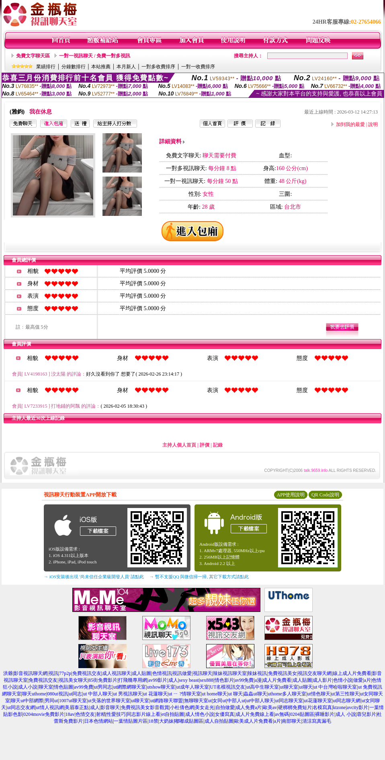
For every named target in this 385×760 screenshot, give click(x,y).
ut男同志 (103, 687)
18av (69, 714)
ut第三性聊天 (345, 694)
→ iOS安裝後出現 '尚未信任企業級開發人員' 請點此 (94, 576)
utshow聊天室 (161, 687)
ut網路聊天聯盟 (166, 700)
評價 (204, 445)
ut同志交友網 (21, 707)
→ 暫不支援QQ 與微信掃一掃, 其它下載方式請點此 (199, 576)
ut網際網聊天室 (129, 687)
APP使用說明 (290, 495)
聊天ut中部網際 (27, 700)
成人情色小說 (199, 714)
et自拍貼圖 (173, 714)
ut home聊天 (214, 694)
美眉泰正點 (77, 707)
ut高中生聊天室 (262, 687)
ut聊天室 (289, 687)
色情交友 (85, 714)
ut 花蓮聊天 (155, 694)
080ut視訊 (57, 694)
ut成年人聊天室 (192, 687)
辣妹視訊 (257, 673)
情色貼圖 (63, 687)
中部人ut (236, 700)
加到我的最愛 (350, 124)
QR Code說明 (325, 495)
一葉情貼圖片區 (130, 721)
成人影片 (322, 680)
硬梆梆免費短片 (295, 707)
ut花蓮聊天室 (318, 700)
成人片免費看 (276, 680)
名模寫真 (322, 707)
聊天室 (46, 687)
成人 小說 (346, 714)
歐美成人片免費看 (253, 721)
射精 (101, 714)
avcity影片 (357, 707)
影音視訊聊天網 (30, 673)
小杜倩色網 (182, 707)
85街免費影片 (102, 680)
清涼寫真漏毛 (316, 721)
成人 (173, 680)
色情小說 (342, 680)
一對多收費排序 (158, 66)
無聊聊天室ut (198, 700)
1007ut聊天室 (73, 700)
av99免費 (244, 680)
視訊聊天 (202, 673)
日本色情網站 (98, 721)
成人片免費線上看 (255, 714)
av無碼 (282, 714)
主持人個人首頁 (179, 445)
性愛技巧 (116, 714)
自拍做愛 (225, 707)
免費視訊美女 (282, 673)
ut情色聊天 (318, 694)
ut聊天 (305, 687)
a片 (367, 680)
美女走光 (204, 707)
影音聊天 (110, 707)
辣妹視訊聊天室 (230, 673)
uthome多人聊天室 (287, 694)
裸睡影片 (324, 714)
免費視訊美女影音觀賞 (145, 707)
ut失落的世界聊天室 (109, 700)
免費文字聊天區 (33, 56)
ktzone (339, 707)
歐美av (270, 707)
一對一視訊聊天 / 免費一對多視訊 (94, 56)
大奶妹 (166, 721)
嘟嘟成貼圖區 (188, 721)
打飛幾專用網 (132, 680)
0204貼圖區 (302, 714)
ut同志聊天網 (346, 700)
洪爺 (8, 673)
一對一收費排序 (198, 66)
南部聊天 (291, 721)
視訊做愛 (182, 673)
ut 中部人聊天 (97, 694)
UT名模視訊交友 (227, 687)
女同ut (219, 700)
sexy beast (189, 680)
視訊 (53, 673)
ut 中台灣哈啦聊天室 (335, 687)
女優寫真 (224, 714)
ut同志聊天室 (289, 700)
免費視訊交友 (86, 673)
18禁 (153, 721)
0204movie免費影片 (43, 714)
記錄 (218, 445)
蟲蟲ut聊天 (255, 694)
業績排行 (45, 66)
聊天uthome (34, 694)
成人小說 (27, 687)
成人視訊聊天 (116, 673)
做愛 (358, 680)
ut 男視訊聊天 (127, 694)
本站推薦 (101, 66)
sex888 (206, 680)
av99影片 (157, 680)
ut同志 (75, 694)
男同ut (51, 700)
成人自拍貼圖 (219, 721)
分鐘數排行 (73, 66)
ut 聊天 (235, 694)
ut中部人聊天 (260, 700)
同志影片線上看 (143, 714)
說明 (373, 124)
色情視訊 (162, 673)
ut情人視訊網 (50, 707)
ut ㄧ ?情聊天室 (184, 694)
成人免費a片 (249, 707)
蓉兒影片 (366, 714)
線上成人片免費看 (352, 673)
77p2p (65, 673)
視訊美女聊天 (73, 680)
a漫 (258, 680)
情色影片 (224, 680)
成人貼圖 (141, 673)
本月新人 (126, 66)
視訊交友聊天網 (315, 673)
